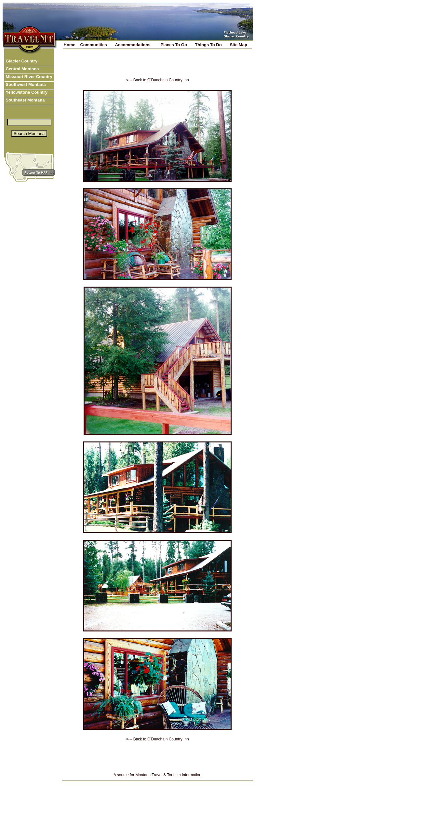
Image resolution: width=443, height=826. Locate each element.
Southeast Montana (25, 100)
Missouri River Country (28, 76)
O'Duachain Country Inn (168, 80)
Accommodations (133, 44)
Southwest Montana (25, 84)
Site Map (238, 44)
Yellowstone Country (26, 92)
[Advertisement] (157, 68)
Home (69, 44)
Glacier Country (21, 61)
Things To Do (208, 44)
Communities (93, 44)
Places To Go (173, 44)
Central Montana (22, 68)
